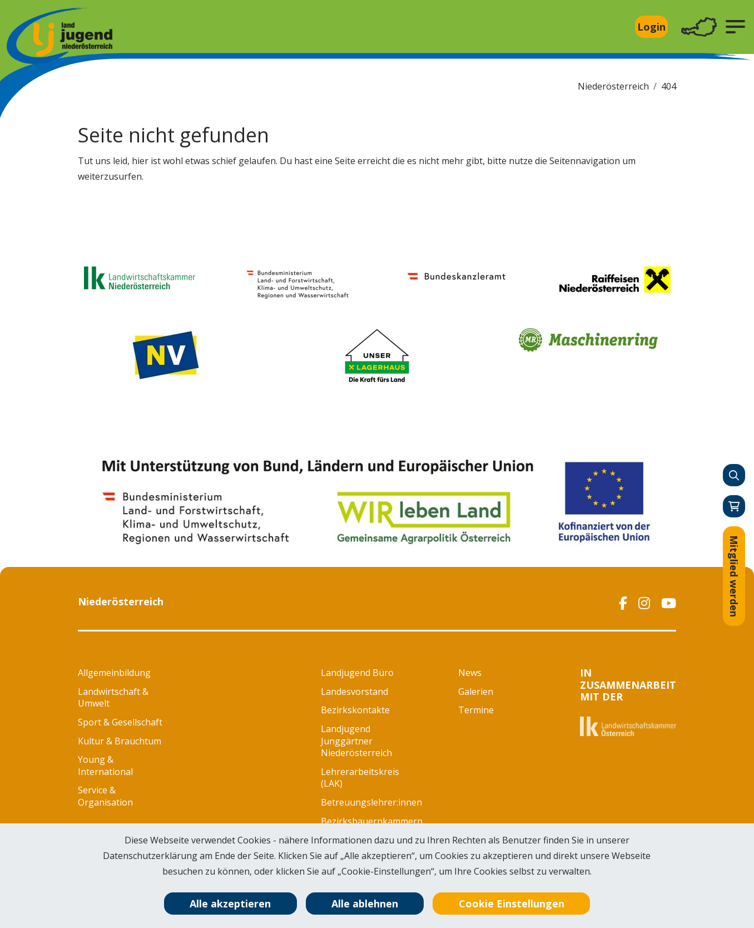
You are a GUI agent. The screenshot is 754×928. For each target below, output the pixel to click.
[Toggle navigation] (699, 27)
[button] (735, 27)
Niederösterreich (613, 86)
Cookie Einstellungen (511, 903)
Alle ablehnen (364, 903)
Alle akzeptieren (230, 903)
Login (651, 26)
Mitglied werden (734, 576)
